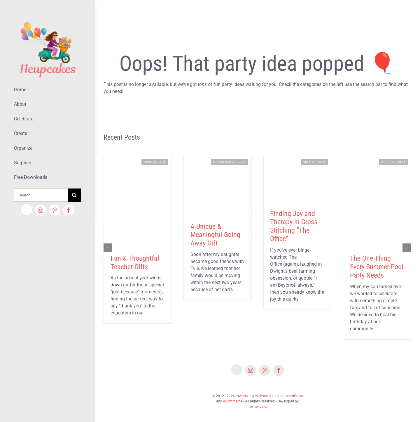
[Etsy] (26, 209)
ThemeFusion (257, 406)
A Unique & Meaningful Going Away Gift (215, 235)
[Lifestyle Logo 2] (47, 20)
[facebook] (68, 210)
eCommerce (232, 401)
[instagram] (40, 210)
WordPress (294, 396)
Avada (243, 396)
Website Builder (267, 396)
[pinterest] (54, 210)
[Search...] (41, 195)
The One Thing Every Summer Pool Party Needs (376, 266)
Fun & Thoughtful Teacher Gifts (135, 262)
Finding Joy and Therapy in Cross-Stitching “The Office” (294, 226)
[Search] (74, 195)
